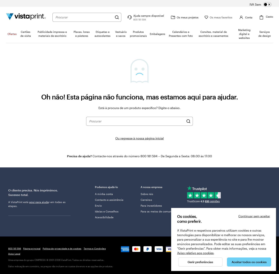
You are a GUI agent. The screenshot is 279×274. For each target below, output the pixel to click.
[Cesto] (265, 17)
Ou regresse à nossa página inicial (139, 138)
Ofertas (12, 33)
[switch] (263, 4)
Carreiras (146, 199)
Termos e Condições (95, 248)
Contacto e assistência (109, 199)
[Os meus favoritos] (218, 17)
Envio (98, 205)
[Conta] (245, 17)
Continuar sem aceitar (254, 216)
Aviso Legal (14, 253)
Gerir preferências (200, 262)
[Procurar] (117, 17)
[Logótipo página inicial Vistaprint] (26, 17)
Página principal (31, 248)
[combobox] (84, 17)
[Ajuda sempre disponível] (145, 17)
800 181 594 (14, 248)
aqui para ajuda (39, 202)
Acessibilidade (104, 217)
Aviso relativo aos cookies (195, 253)
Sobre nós (147, 194)
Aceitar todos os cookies (249, 262)
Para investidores (151, 205)
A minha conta (104, 194)
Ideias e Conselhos (106, 211)
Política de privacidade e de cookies (62, 248)
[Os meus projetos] (184, 17)
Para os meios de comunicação (160, 211)
